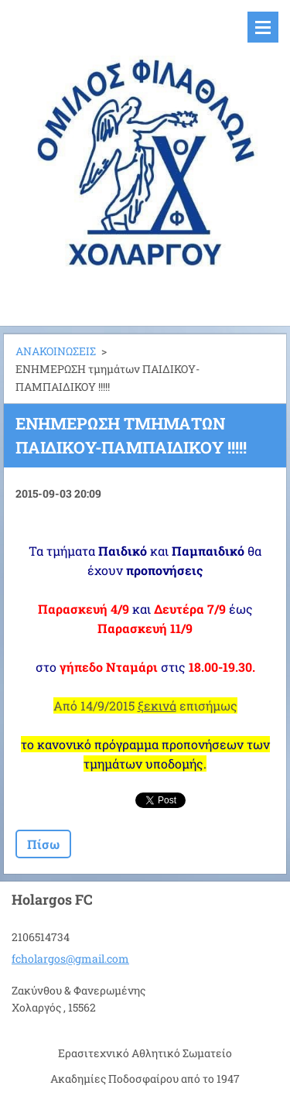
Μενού (262, 27)
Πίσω (43, 844)
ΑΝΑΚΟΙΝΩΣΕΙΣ (55, 351)
